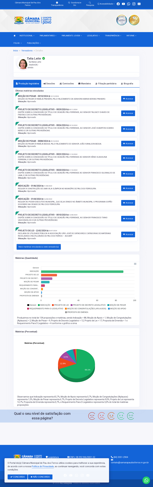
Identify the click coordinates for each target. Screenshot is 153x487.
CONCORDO (17, 477)
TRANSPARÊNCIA (113, 36)
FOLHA (18, 43)
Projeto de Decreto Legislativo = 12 (67, 320)
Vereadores (27, 50)
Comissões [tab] (67, 83)
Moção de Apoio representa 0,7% (76, 397)
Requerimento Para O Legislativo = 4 (34, 323)
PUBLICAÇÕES (34, 43)
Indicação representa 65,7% (47, 397)
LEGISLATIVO (93, 36)
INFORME (131, 36)
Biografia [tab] (127, 83)
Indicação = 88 (79, 318)
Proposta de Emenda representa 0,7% (41, 402)
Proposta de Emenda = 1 (114, 320)
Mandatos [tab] (84, 83)
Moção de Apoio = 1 (96, 318)
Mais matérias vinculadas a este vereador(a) (39, 247)
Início (15, 50)
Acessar (128, 99)
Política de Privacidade (43, 466)
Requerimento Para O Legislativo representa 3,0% (85, 402)
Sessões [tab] (49, 83)
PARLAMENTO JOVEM (72, 36)
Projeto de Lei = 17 (93, 320)
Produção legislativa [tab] (27, 83)
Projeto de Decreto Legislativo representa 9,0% (87, 399)
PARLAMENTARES (48, 36)
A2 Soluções (66, 483)
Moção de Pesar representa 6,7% (49, 399)
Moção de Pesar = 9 (41, 320)
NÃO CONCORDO (40, 477)
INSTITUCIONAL (27, 36)
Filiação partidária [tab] (105, 83)
